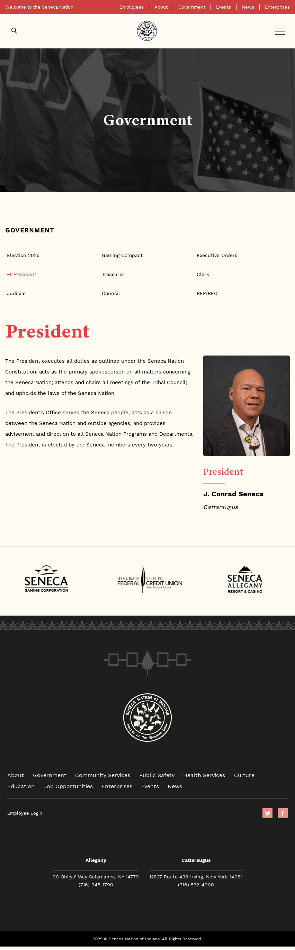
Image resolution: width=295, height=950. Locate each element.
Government (191, 7)
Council (111, 293)
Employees (131, 7)
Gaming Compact (122, 255)
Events (223, 7)
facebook (283, 813)
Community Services (102, 775)
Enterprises (277, 7)
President (24, 274)
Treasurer (113, 274)
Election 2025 (23, 255)
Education (21, 786)
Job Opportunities (68, 786)
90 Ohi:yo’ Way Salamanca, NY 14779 (96, 876)
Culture (244, 775)
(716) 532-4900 (196, 884)
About (161, 7)
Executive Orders (217, 255)
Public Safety (157, 775)
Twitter (267, 813)
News (248, 7)
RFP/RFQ (207, 293)
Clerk (203, 274)
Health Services (204, 775)
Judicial (16, 293)
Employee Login (24, 813)
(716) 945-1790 (96, 884)
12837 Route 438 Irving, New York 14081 (195, 876)
